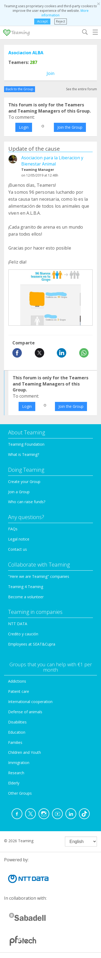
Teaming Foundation (26, 444)
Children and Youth (24, 752)
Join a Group (19, 491)
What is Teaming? (23, 454)
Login (24, 127)
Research (16, 772)
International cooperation (30, 701)
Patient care (18, 691)
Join (50, 73)
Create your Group (24, 481)
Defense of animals (25, 711)
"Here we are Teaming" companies (38, 576)
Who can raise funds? (26, 501)
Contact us (17, 549)
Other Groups (20, 793)
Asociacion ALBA (25, 53)
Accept (42, 21)
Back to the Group (19, 89)
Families (15, 742)
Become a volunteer (26, 596)
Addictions (17, 681)
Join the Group (69, 127)
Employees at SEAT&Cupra (31, 644)
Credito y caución (23, 633)
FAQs (13, 528)
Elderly (13, 783)
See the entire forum (81, 89)
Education (16, 732)
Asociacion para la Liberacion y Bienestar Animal (52, 161)
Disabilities (17, 722)
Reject (60, 21)
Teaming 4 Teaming (25, 586)
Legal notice (18, 539)
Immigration (18, 762)
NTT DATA (17, 623)
